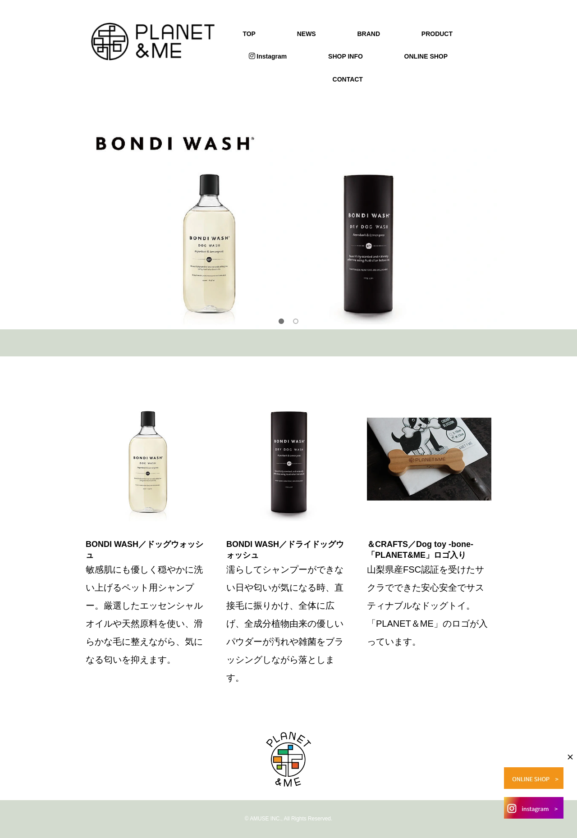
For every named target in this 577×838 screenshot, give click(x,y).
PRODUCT (437, 33)
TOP (249, 33)
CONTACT (348, 79)
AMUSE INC (264, 818)
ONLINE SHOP (426, 56)
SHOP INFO (345, 56)
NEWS (306, 33)
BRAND (368, 33)
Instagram (268, 56)
